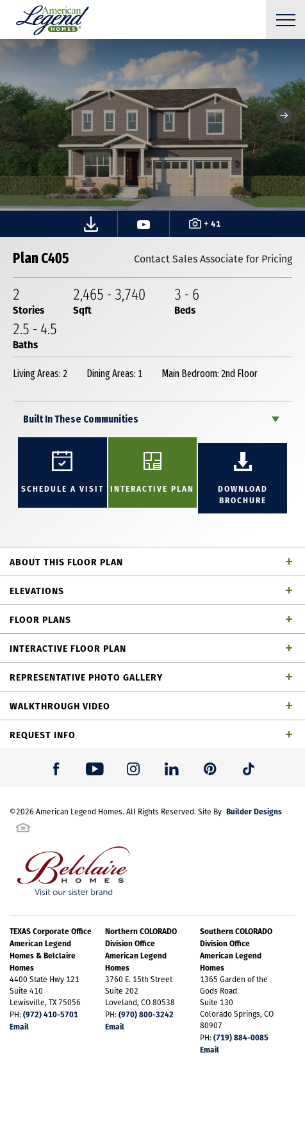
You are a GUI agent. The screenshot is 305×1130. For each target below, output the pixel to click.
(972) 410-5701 (50, 1014)
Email (19, 1026)
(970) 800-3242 (146, 1014)
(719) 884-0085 (240, 1037)
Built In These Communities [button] (80, 419)
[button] (284, 116)
